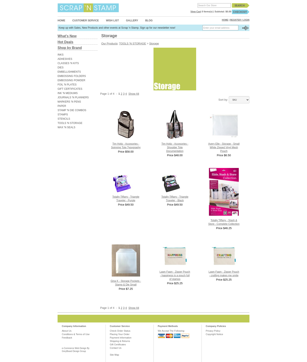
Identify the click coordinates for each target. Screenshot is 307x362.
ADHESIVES (65, 58)
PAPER (62, 105)
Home (61, 20)
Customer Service (85, 20)
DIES (61, 67)
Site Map (114, 354)
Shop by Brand (70, 48)
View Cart (195, 11)
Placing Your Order (119, 334)
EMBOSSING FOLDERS (72, 76)
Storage (154, 43)
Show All (133, 93)
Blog (149, 20)
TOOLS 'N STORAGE (70, 123)
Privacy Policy (213, 331)
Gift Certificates (118, 344)
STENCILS (64, 118)
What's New (67, 36)
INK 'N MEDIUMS (68, 93)
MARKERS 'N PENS (69, 101)
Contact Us (115, 348)
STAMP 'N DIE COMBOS (72, 110)
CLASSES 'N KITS (68, 63)
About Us (66, 331)
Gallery (132, 20)
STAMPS (63, 114)
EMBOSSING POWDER (71, 80)
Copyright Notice (214, 334)
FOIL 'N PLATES (67, 84)
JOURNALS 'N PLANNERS (73, 97)
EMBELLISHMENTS (69, 71)
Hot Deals (65, 42)
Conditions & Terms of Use (76, 334)
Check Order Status (120, 331)
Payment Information (121, 337)
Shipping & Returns (120, 341)
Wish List (112, 20)
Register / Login (239, 20)
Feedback (67, 337)
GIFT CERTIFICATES (70, 88)
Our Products (109, 43)
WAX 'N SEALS (66, 127)
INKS (61, 54)
